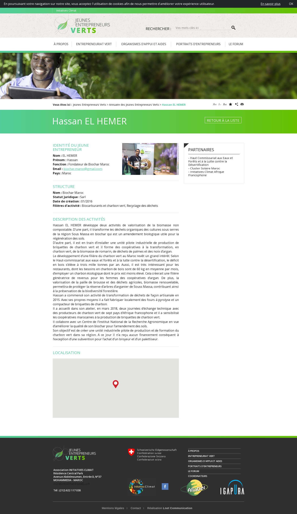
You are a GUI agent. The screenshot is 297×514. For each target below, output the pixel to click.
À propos (193, 451)
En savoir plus (271, 4)
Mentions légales (113, 508)
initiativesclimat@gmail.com (71, 483)
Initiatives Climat (66, 10)
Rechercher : (158, 28)
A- (220, 104)
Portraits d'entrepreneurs (205, 466)
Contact (136, 508)
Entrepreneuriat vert (201, 456)
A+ (225, 104)
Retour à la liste (223, 120)
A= (215, 104)
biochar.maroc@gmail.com (82, 169)
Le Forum (193, 471)
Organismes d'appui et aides (205, 461)
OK (291, 4)
